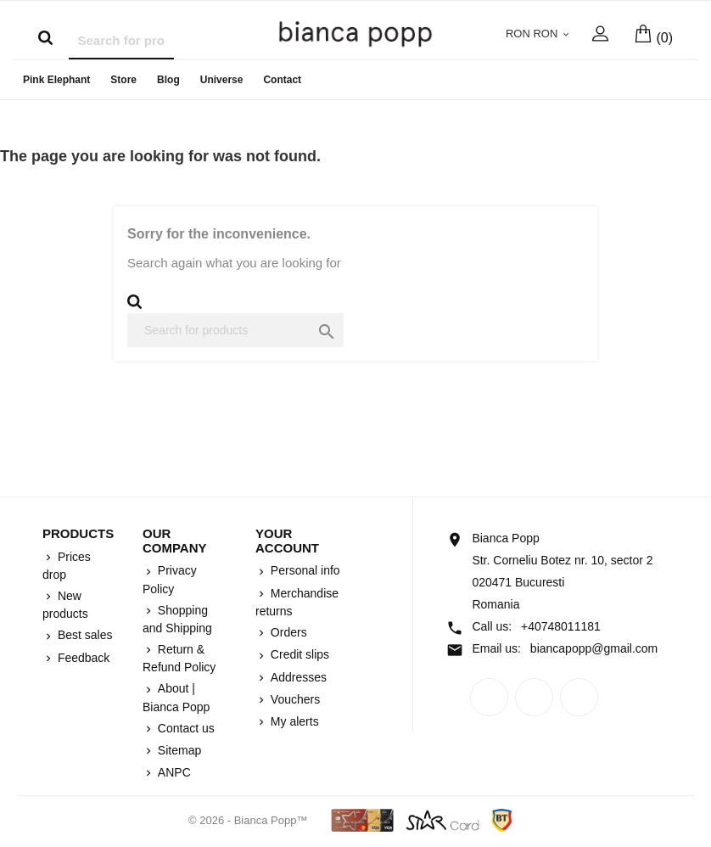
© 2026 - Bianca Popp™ (249, 820)
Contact (282, 80)
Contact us (184, 728)
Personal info (303, 570)
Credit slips (298, 654)
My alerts (293, 721)
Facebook (489, 697)
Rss (534, 697)
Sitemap (177, 750)
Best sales (83, 635)
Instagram (579, 697)
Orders (287, 632)
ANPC (172, 772)
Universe (222, 80)
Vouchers (293, 699)
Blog (168, 80)
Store (123, 80)
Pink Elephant (56, 80)
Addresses (297, 677)
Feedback (81, 658)
